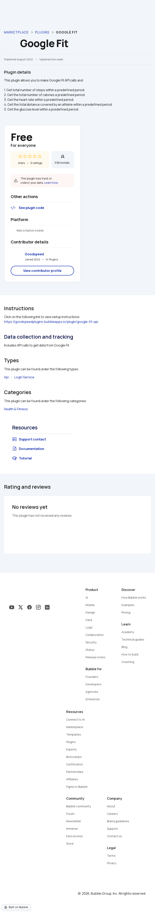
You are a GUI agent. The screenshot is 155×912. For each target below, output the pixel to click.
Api (6, 377)
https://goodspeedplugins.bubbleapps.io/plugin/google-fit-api (51, 321)
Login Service (24, 377)
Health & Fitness (16, 409)
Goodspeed (34, 254)
